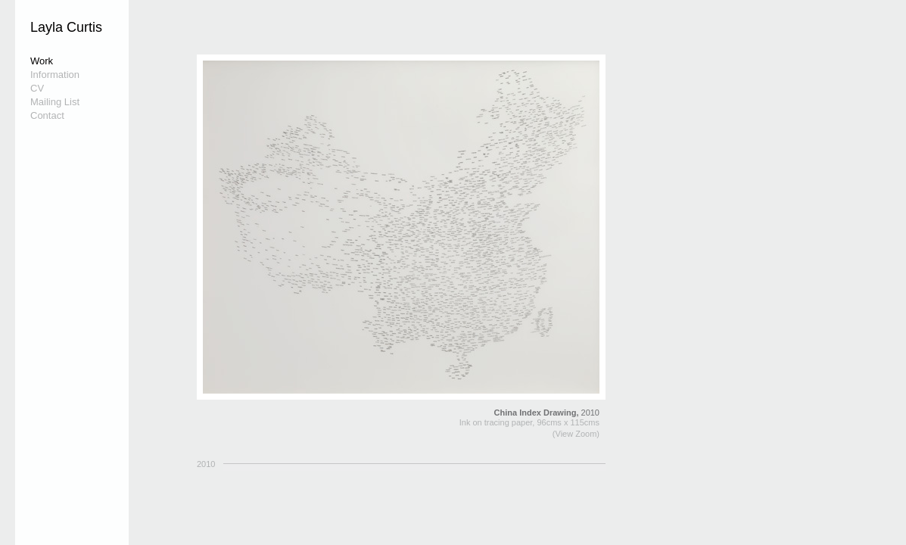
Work (41, 61)
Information (54, 74)
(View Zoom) (576, 433)
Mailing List (54, 101)
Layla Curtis (66, 27)
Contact (47, 115)
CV (37, 88)
